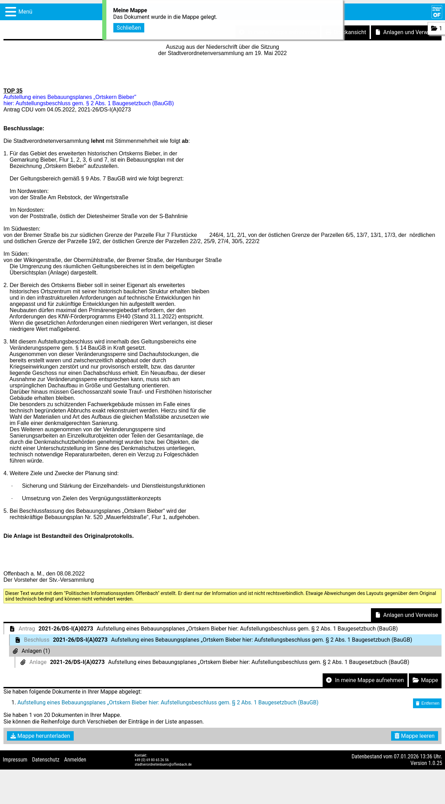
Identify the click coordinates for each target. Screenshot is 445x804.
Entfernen (427, 703)
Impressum (15, 759)
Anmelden (75, 759)
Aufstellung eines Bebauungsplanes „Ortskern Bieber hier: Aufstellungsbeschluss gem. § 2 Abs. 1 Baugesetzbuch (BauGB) (167, 702)
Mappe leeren (415, 736)
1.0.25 (435, 763)
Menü (25, 11)
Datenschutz (45, 759)
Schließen (129, 26)
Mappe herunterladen (40, 736)
